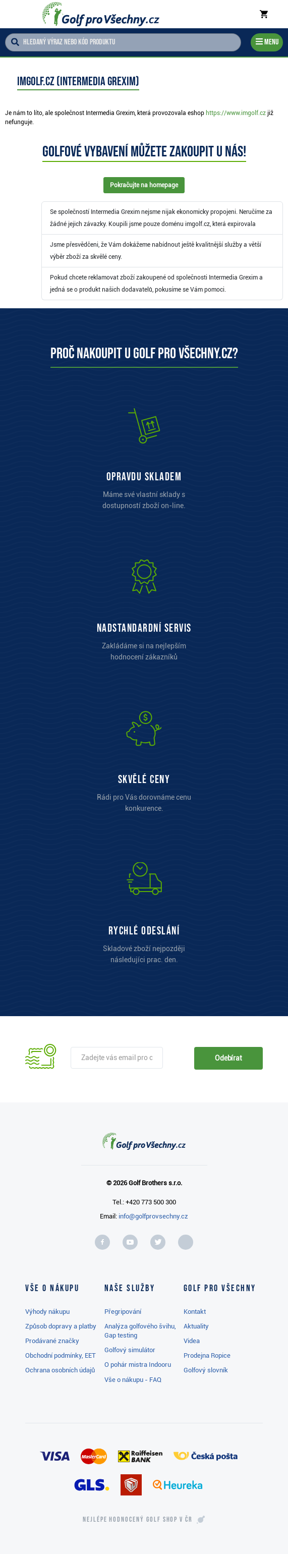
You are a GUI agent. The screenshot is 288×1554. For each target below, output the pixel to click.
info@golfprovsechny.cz (153, 1216)
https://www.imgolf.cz (236, 113)
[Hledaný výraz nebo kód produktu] (123, 42)
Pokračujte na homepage (144, 185)
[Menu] (267, 42)
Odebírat (228, 1058)
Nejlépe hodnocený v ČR (138, 1520)
